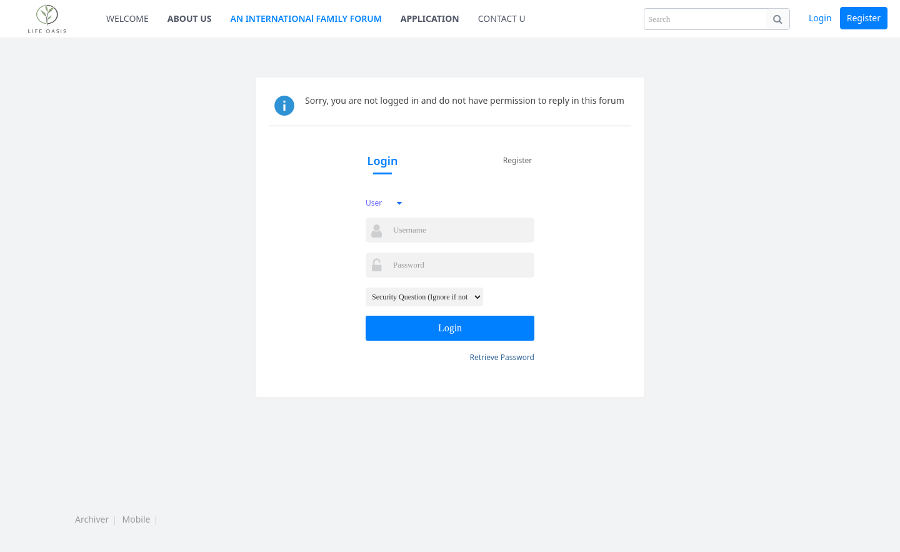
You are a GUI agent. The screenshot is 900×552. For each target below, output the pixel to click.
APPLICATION (430, 18)
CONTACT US (504, 18)
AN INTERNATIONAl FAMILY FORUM (306, 18)
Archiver (92, 519)
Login (820, 18)
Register (864, 18)
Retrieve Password (502, 357)
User (374, 203)
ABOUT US (190, 18)
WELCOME (127, 18)
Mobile (136, 519)
